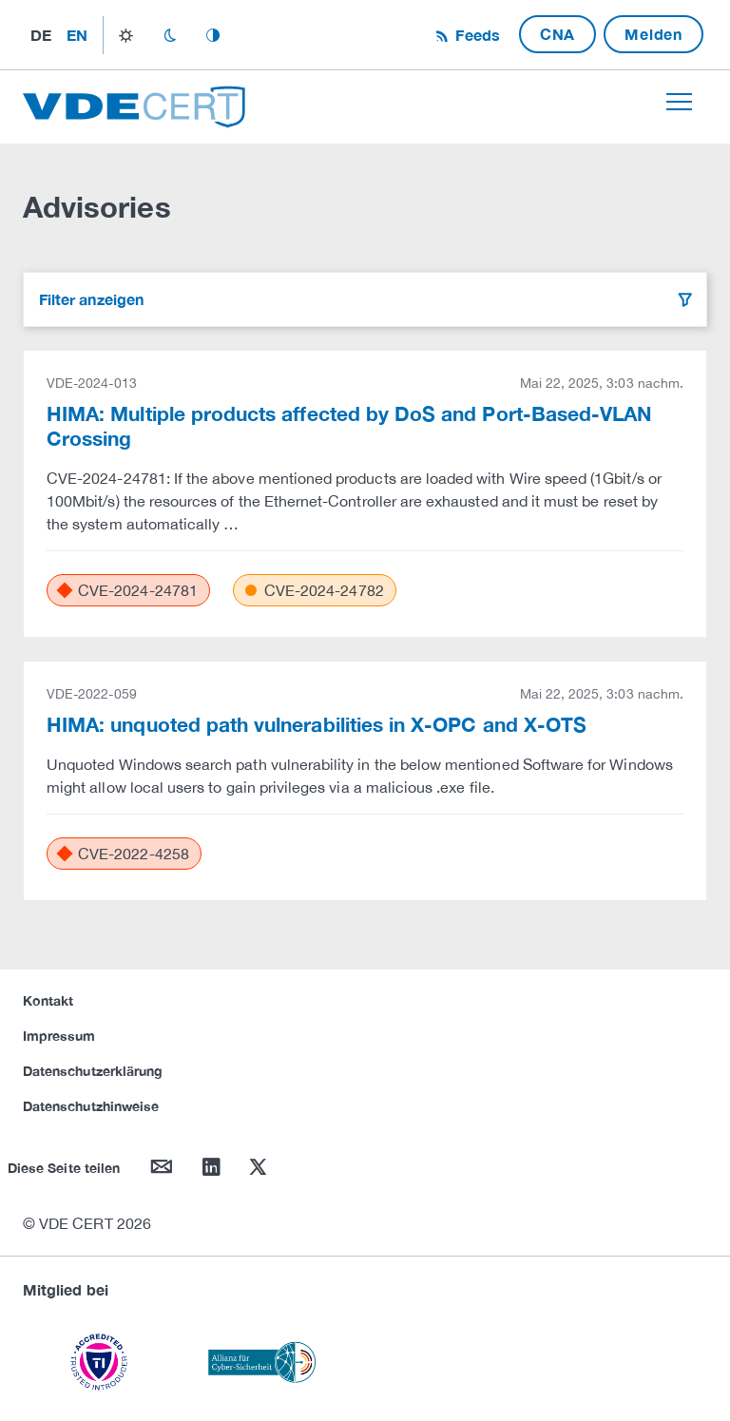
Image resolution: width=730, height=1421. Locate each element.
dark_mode (169, 35)
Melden (653, 34)
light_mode (126, 35)
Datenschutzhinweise (91, 1106)
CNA (557, 34)
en (77, 35)
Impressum (59, 1035)
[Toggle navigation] (679, 102)
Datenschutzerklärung (93, 1071)
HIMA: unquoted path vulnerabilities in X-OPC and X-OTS (316, 724)
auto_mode (213, 35)
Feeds (475, 35)
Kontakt (48, 1000)
